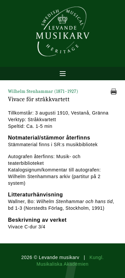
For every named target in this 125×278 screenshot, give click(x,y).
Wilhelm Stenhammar (43, 91)
